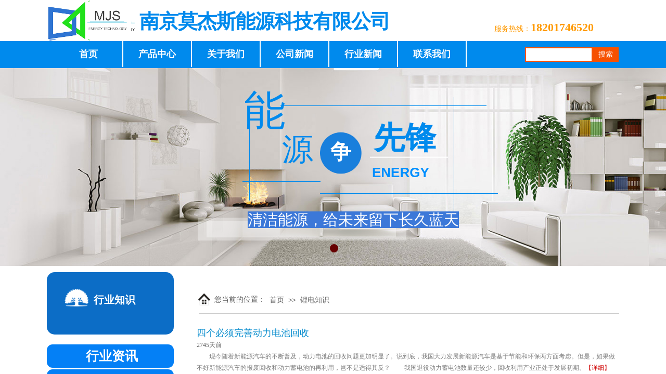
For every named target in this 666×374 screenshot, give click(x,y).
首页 (277, 300)
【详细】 (597, 367)
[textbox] (559, 54)
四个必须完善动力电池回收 (253, 333)
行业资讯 (112, 356)
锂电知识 (314, 300)
